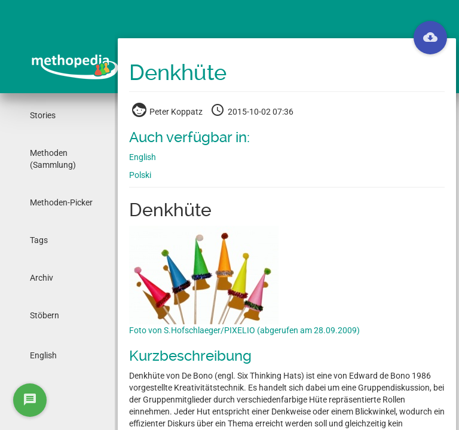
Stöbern (44, 315)
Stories (43, 115)
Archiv (41, 277)
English (43, 355)
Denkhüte (178, 72)
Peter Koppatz (168, 111)
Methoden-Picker (61, 202)
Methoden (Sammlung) (53, 159)
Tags (39, 240)
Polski (140, 175)
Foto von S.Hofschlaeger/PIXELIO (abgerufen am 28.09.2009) (244, 330)
